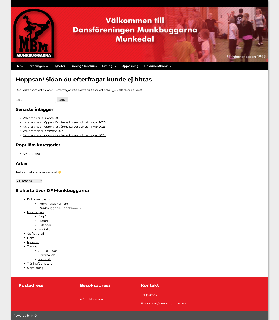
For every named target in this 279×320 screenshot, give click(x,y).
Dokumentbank (156, 66)
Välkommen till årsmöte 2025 (43, 131)
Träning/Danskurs (83, 66)
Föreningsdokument (53, 203)
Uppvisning (130, 66)
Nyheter (59, 66)
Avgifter (44, 216)
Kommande (47, 255)
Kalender (44, 225)
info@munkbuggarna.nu (169, 303)
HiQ (34, 315)
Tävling (107, 66)
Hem (19, 66)
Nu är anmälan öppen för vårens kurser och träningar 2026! (64, 122)
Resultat (44, 259)
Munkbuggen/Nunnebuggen (59, 208)
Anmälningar (48, 250)
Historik (43, 220)
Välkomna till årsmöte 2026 (42, 118)
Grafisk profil (36, 233)
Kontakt (44, 229)
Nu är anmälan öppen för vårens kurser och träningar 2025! (64, 126)
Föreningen (36, 66)
